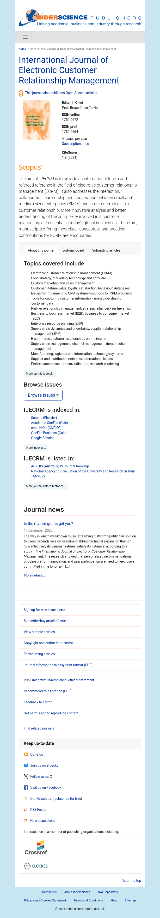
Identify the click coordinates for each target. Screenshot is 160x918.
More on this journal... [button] (40, 373)
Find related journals (39, 728)
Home (22, 48)
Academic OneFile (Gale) (49, 423)
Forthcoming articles (39, 654)
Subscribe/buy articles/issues (46, 621)
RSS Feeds (35, 810)
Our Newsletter (38, 798)
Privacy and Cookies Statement (45, 900)
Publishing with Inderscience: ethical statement (59, 680)
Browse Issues (41, 395)
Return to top (131, 881)
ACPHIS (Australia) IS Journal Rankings (60, 466)
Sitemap (130, 900)
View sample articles (39, 632)
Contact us (49, 892)
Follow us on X (38, 776)
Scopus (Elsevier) (44, 418)
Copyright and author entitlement (48, 643)
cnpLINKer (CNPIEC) (46, 428)
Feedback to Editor (38, 702)
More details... (34, 575)
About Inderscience (77, 892)
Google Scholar (42, 438)
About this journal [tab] (41, 250)
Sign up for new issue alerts (44, 610)
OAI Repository (108, 892)
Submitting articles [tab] (106, 250)
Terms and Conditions (88, 900)
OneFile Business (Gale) (49, 433)
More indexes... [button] (36, 447)
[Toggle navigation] (25, 37)
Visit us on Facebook (42, 787)
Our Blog (33, 754)
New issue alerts (39, 821)
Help (114, 900)
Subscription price (75, 144)
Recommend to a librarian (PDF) (48, 691)
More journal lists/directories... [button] (46, 486)
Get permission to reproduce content (51, 713)
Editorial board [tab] (73, 250)
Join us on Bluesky (41, 765)
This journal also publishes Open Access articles (61, 93)
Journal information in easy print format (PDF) (58, 665)
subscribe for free (68, 798)
